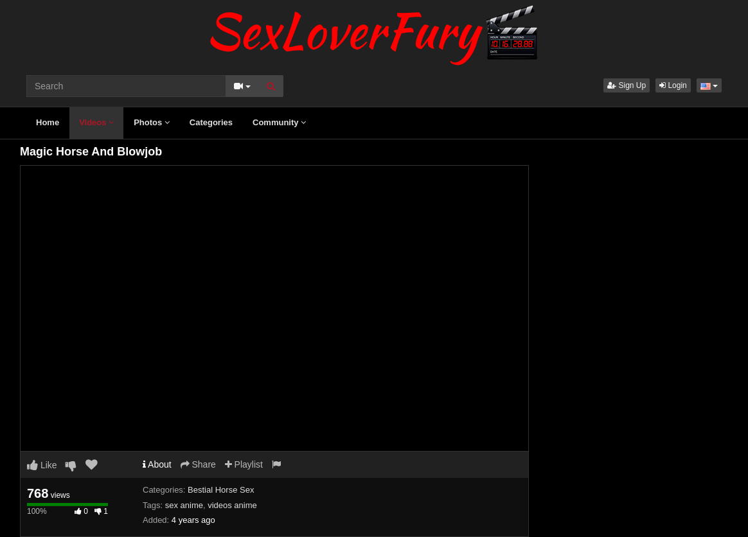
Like (42, 465)
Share (198, 464)
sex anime (184, 505)
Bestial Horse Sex (221, 490)
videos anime (232, 505)
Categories (211, 122)
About (157, 464)
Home (47, 122)
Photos (152, 122)
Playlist (244, 464)
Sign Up (626, 85)
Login (673, 85)
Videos (96, 122)
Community (279, 122)
